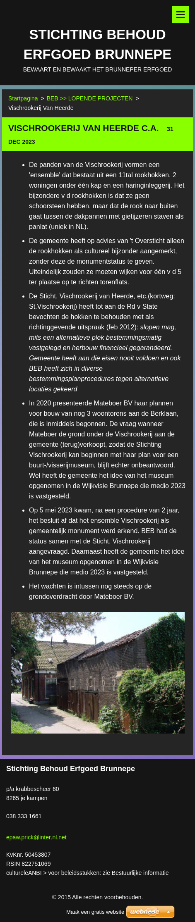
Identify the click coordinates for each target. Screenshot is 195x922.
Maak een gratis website (95, 912)
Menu (180, 14)
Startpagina (23, 98)
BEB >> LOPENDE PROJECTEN (90, 98)
